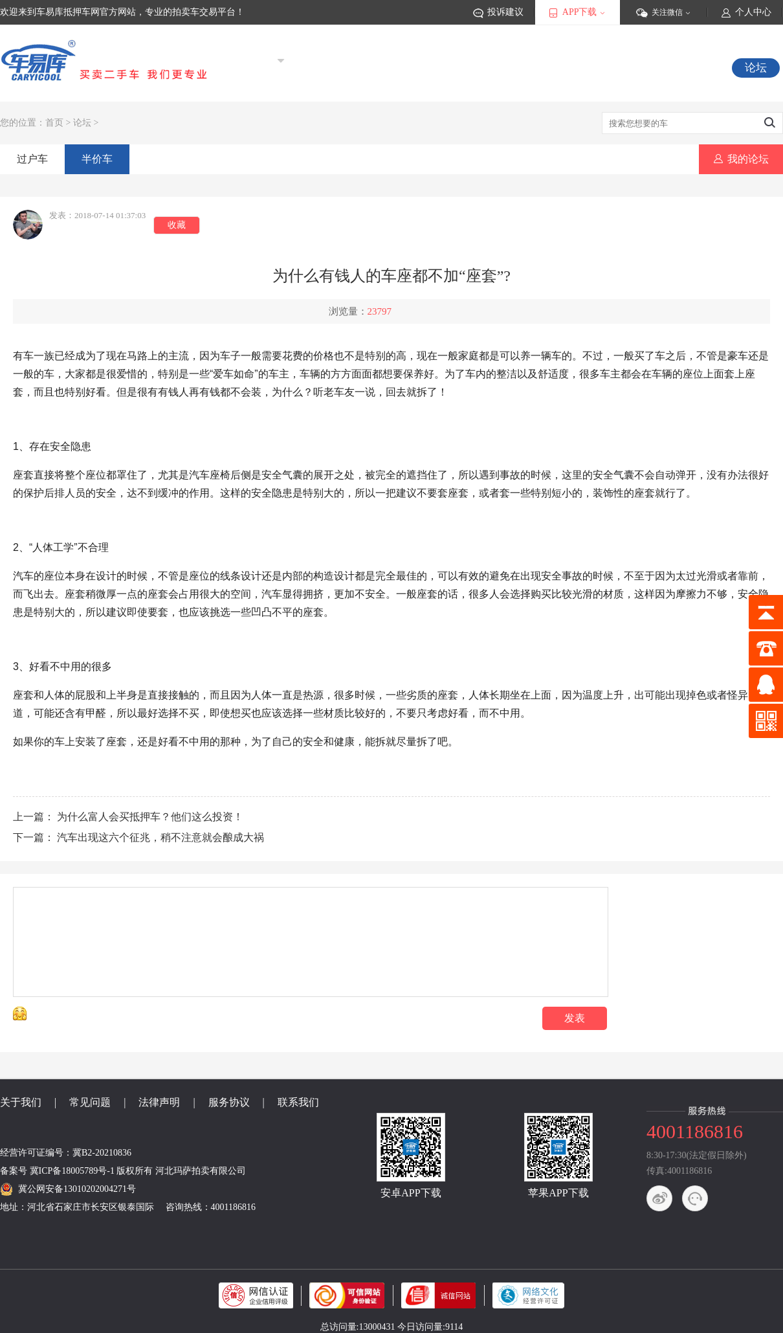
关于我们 (20, 1102)
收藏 (177, 225)
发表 (574, 1018)
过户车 (32, 158)
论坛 (756, 68)
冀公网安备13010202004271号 (77, 1189)
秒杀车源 (557, 68)
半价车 (97, 158)
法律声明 (159, 1102)
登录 (594, 41)
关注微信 (664, 13)
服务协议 (229, 1102)
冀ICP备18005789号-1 (72, 1171)
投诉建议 (498, 12)
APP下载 (577, 12)
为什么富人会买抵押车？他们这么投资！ (150, 816)
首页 (347, 68)
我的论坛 (741, 158)
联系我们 (298, 1102)
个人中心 (745, 12)
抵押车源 (406, 68)
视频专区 (627, 68)
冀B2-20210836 (101, 1153)
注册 (630, 41)
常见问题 (697, 68)
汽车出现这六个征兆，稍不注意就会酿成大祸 (160, 837)
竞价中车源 (481, 68)
